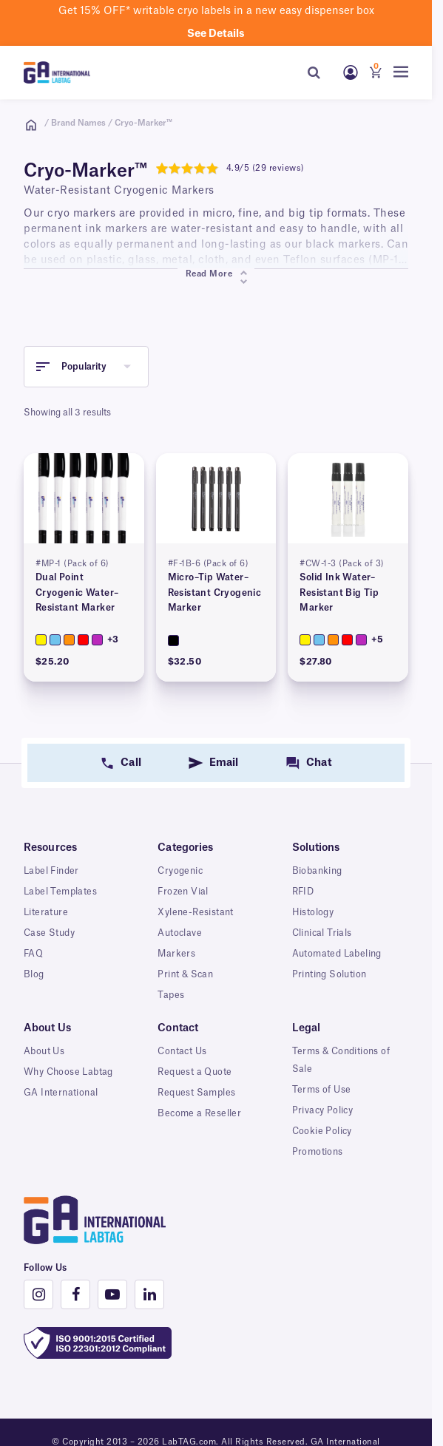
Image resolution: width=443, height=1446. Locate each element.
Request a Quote (194, 1071)
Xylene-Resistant (195, 912)
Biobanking (317, 870)
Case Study (49, 933)
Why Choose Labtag (68, 1071)
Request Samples (196, 1092)
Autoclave (180, 933)
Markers (176, 953)
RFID (303, 891)
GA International (61, 1092)
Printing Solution (329, 974)
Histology (313, 912)
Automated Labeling (337, 953)
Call (131, 763)
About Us (44, 1051)
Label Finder (51, 870)
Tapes (171, 995)
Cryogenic (180, 870)
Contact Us (182, 1051)
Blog (34, 974)
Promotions (317, 1151)
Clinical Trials (322, 933)
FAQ (33, 953)
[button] (86, 366)
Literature (46, 912)
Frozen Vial (183, 891)
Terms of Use (321, 1089)
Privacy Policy (323, 1110)
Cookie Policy (322, 1131)
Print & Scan (185, 974)
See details (216, 34)
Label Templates (60, 891)
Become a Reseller (199, 1113)
